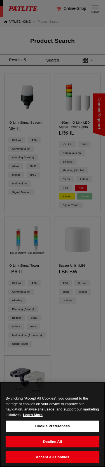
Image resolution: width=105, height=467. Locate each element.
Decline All (52, 449)
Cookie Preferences (52, 433)
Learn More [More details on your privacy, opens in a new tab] (33, 422)
